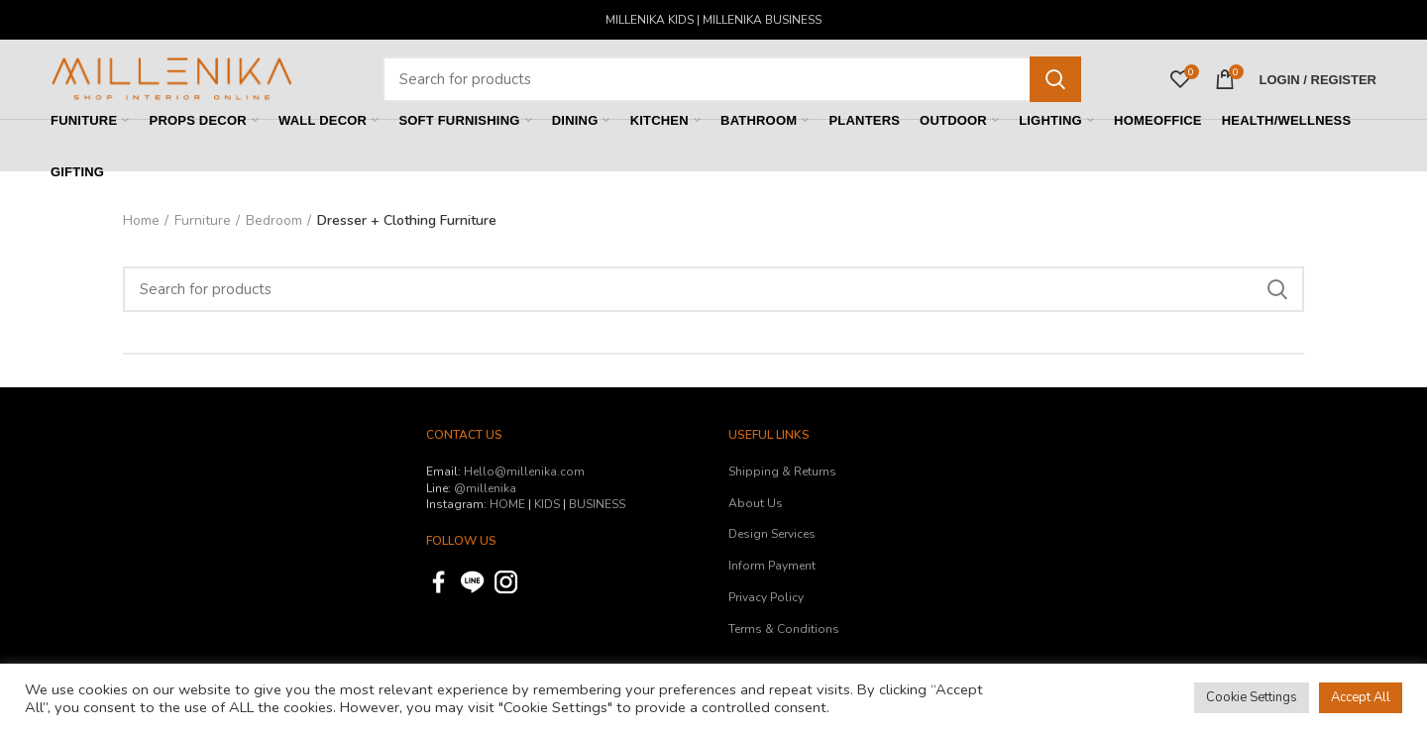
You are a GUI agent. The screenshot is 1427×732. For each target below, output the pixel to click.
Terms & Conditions (783, 629)
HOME (507, 504)
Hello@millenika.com (524, 471)
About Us (755, 503)
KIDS (547, 504)
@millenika (485, 488)
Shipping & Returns (782, 471)
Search (1055, 79)
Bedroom (274, 220)
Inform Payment (772, 566)
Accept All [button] (1360, 697)
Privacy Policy (766, 597)
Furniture (202, 220)
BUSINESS (597, 504)
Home (141, 220)
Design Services (772, 534)
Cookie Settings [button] (1251, 697)
